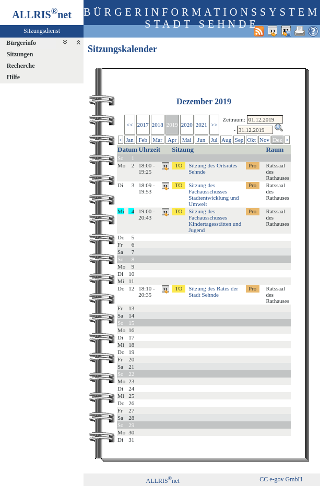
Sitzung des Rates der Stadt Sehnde (213, 291)
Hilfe (13, 77)
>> (214, 125)
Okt (251, 140)
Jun (201, 140)
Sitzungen (20, 54)
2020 (187, 125)
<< (129, 125)
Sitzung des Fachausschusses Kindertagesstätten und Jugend (214, 220)
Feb (142, 140)
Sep (239, 140)
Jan (130, 140)
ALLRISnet (163, 480)
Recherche (21, 65)
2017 (143, 125)
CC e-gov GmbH (280, 479)
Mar (157, 140)
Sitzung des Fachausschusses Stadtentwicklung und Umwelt (213, 194)
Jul (214, 140)
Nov (264, 140)
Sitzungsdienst (41, 30)
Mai (187, 140)
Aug (226, 140)
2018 (157, 125)
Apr (172, 140)
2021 (201, 125)
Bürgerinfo (21, 42)
